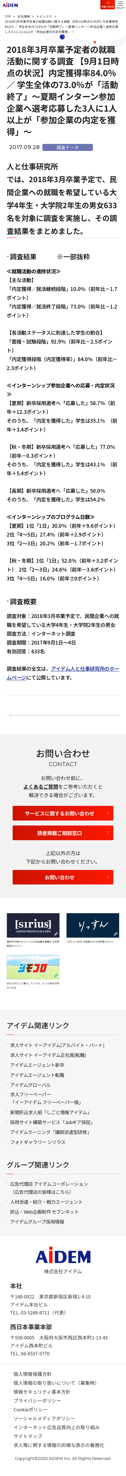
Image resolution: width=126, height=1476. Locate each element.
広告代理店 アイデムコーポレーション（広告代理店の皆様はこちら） (49, 1194)
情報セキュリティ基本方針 (42, 1398)
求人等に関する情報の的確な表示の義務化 (59, 1451)
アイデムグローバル (30, 1091)
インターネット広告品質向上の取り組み (57, 1434)
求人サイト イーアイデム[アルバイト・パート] (57, 1052)
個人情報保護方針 (33, 1380)
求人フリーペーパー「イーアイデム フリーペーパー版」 (46, 1105)
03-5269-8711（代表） (45, 1319)
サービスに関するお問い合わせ (59, 820)
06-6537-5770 (35, 1360)
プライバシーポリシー (37, 1407)
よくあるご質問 (40, 793)
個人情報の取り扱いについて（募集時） (57, 1389)
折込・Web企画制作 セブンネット (44, 1218)
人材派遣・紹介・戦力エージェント (46, 1208)
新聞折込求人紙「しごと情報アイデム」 (51, 1119)
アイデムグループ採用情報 (37, 1228)
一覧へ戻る (58, 716)
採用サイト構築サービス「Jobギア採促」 (52, 1129)
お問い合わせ (108, 6)
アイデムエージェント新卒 (37, 1072)
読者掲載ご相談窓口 (59, 839)
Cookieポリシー (31, 1416)
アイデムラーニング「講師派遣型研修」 (50, 1139)
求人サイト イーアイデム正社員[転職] (48, 1062)
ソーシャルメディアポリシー (44, 1425)
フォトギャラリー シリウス (37, 1148)
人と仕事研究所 (32, 166)
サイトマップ (28, 1443)
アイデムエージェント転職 (37, 1081)
